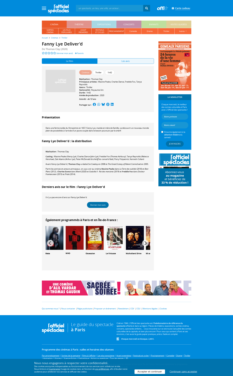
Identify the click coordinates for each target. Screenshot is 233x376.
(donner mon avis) (64, 53)
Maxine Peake (104, 81)
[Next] (145, 243)
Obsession (90, 253)
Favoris (79, 53)
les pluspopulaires (66, 31)
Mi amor (149, 253)
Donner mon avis (98, 205)
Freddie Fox (130, 81)
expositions (104, 24)
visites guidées (179, 24)
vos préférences (102, 369)
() (65, 156)
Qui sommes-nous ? (50, 308)
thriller (166, 31)
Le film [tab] (69, 61)
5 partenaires (54, 369)
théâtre (79, 24)
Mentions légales (150, 308)
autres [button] (182, 31)
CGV (132, 308)
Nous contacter (68, 308)
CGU (138, 308)
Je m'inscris (175, 143)
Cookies (163, 308)
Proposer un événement (105, 308)
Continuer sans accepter (183, 371)
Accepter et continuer (149, 371)
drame (150, 31)
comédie (133, 31)
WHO (68, 253)
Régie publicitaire (84, 308)
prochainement (116, 31)
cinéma (54, 24)
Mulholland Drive (133, 253)
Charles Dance (117, 81)
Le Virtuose (111, 253)
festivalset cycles (99, 31)
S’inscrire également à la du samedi (174, 135)
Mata (47, 253)
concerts (128, 24)
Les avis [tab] (126, 61)
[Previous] (50, 243)
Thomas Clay (97, 79)
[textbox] (109, 8)
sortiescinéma (50, 31)
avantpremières (83, 31)
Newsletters (123, 308)
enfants (153, 24)
